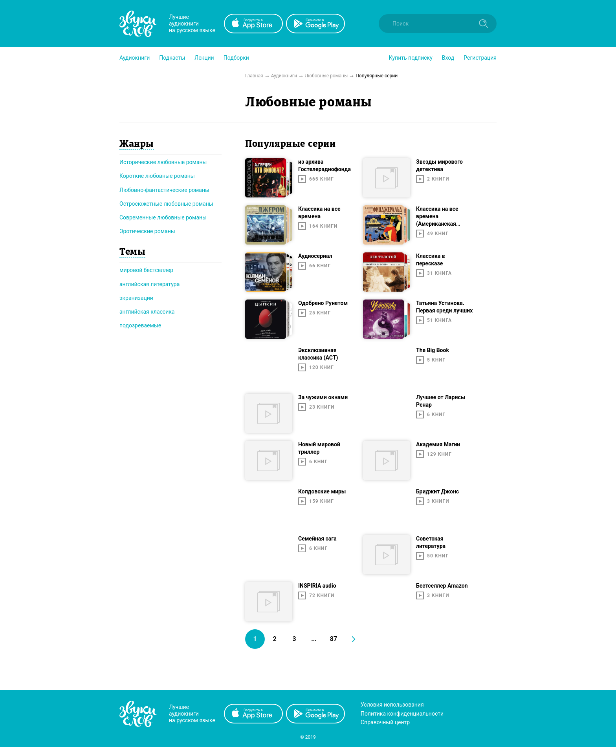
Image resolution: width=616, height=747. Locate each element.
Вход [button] (448, 58)
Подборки (236, 58)
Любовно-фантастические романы (164, 190)
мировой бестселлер (146, 270)
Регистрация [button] (480, 58)
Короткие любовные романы (157, 176)
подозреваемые (140, 325)
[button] (134, 57)
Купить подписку (411, 58)
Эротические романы (147, 231)
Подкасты (172, 58)
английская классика (146, 312)
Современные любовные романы (163, 217)
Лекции (204, 58)
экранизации (136, 298)
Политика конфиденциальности (402, 713)
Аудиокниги (134, 58)
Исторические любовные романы (163, 162)
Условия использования (392, 704)
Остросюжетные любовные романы (166, 204)
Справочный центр (385, 722)
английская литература (149, 284)
